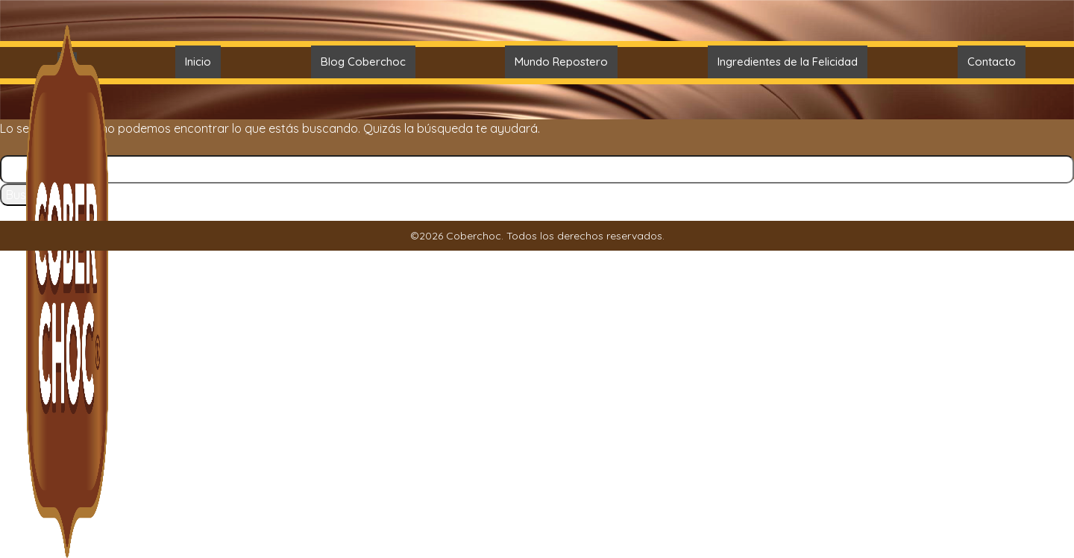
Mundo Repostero (561, 61)
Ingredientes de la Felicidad (787, 61)
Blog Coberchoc (363, 61)
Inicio (198, 61)
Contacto (991, 61)
